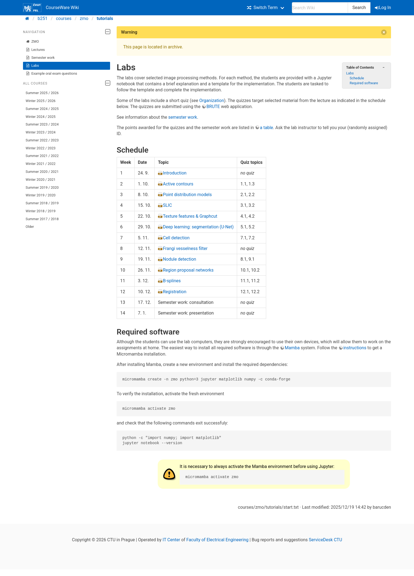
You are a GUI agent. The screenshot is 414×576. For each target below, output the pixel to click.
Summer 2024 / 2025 (42, 109)
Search (359, 7)
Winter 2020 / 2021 (41, 180)
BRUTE (213, 106)
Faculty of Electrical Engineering (217, 539)
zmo (84, 18)
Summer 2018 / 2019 (42, 203)
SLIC (167, 205)
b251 (43, 18)
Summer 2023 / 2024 (42, 124)
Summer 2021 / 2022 (42, 156)
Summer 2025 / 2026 (42, 93)
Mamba (292, 347)
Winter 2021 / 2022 (41, 164)
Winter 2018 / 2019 (41, 211)
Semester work (40, 58)
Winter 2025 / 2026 (41, 101)
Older (30, 227)
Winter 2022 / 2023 (41, 148)
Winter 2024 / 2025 (41, 117)
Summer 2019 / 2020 (42, 187)
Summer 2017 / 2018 (42, 219)
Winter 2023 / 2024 (41, 132)
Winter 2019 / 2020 (41, 195)
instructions (354, 347)
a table (266, 127)
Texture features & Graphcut (190, 216)
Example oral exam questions (51, 73)
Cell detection (176, 237)
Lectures (35, 50)
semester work (182, 117)
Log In (383, 7)
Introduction (174, 173)
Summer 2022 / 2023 (42, 140)
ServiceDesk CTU (325, 539)
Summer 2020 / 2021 (42, 172)
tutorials (105, 18)
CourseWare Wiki (51, 7)
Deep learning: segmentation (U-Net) (198, 226)
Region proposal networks (188, 270)
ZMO (32, 41)
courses (63, 18)
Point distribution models (187, 194)
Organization (211, 100)
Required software (364, 83)
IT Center (171, 539)
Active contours (178, 184)
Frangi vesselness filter (185, 248)
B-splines (172, 280)
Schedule (357, 78)
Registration (174, 291)
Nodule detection (179, 259)
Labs (32, 65)
